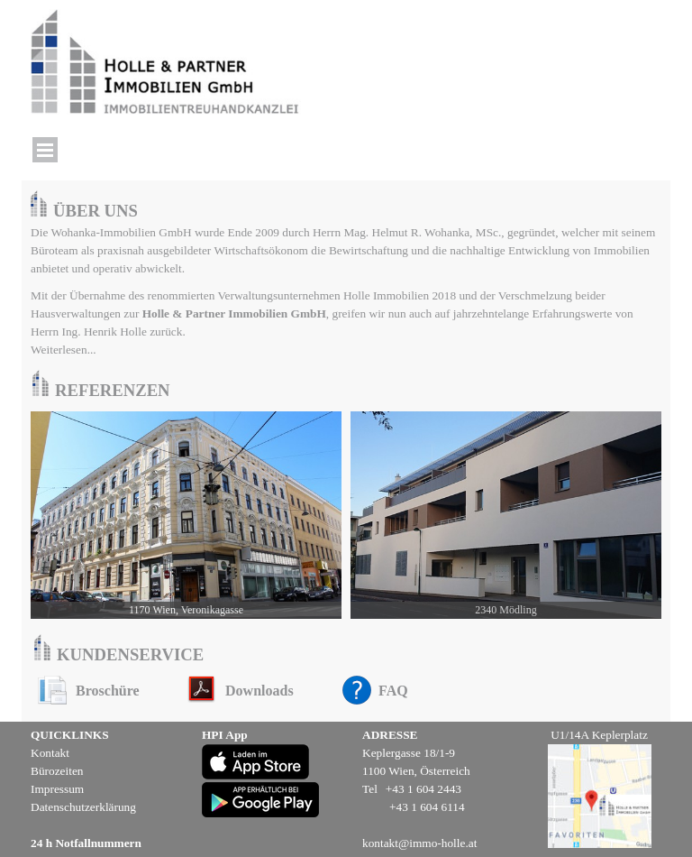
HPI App (225, 735)
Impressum (57, 789)
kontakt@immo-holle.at (419, 843)
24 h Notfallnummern (86, 843)
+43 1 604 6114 (427, 807)
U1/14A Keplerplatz (599, 735)
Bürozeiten (57, 771)
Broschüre (108, 690)
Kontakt (50, 753)
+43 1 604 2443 (423, 789)
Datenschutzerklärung (83, 807)
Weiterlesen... (63, 349)
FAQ (393, 690)
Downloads (259, 690)
